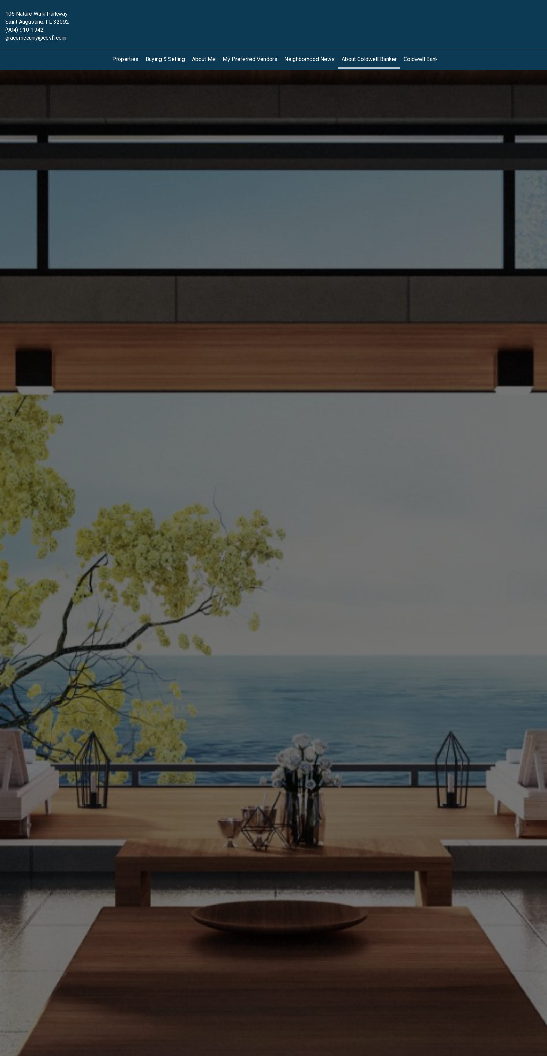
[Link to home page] (274, 18)
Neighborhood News (309, 59)
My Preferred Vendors (250, 59)
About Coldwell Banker (369, 59)
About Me (204, 59)
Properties (125, 59)
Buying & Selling (165, 59)
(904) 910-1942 (24, 30)
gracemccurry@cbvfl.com (35, 38)
